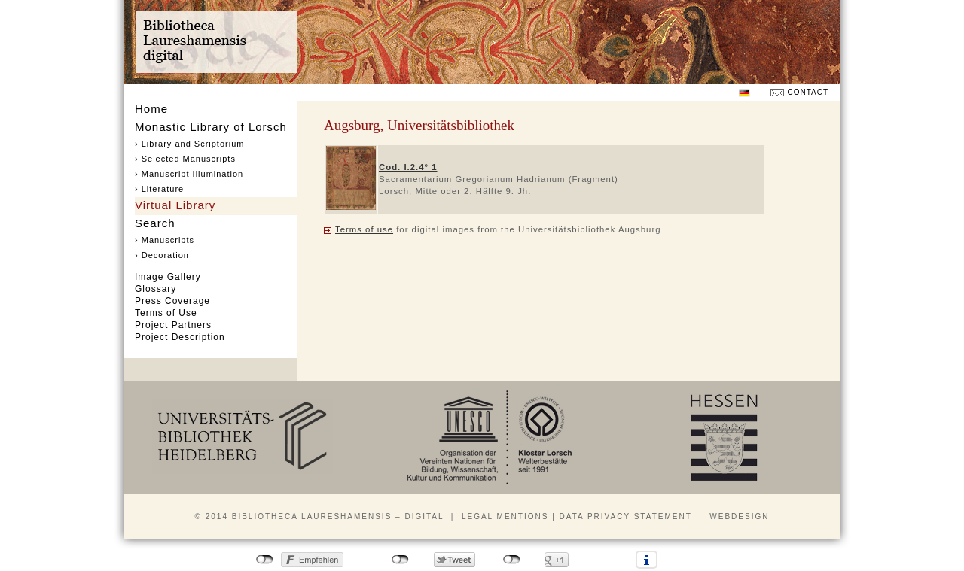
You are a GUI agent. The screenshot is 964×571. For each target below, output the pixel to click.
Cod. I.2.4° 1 (408, 167)
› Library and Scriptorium (189, 143)
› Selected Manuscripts (185, 158)
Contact (807, 92)
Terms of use (364, 229)
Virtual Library (175, 205)
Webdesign (739, 516)
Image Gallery (168, 277)
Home (151, 108)
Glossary (155, 289)
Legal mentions (505, 516)
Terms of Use (166, 313)
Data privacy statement (626, 516)
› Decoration (162, 255)
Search (155, 223)
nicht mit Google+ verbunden (511, 559)
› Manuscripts (164, 239)
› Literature (159, 188)
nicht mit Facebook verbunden (264, 559)
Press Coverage (172, 301)
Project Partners (173, 325)
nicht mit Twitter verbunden (400, 559)
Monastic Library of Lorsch (211, 126)
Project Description (180, 337)
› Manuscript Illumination (189, 173)
